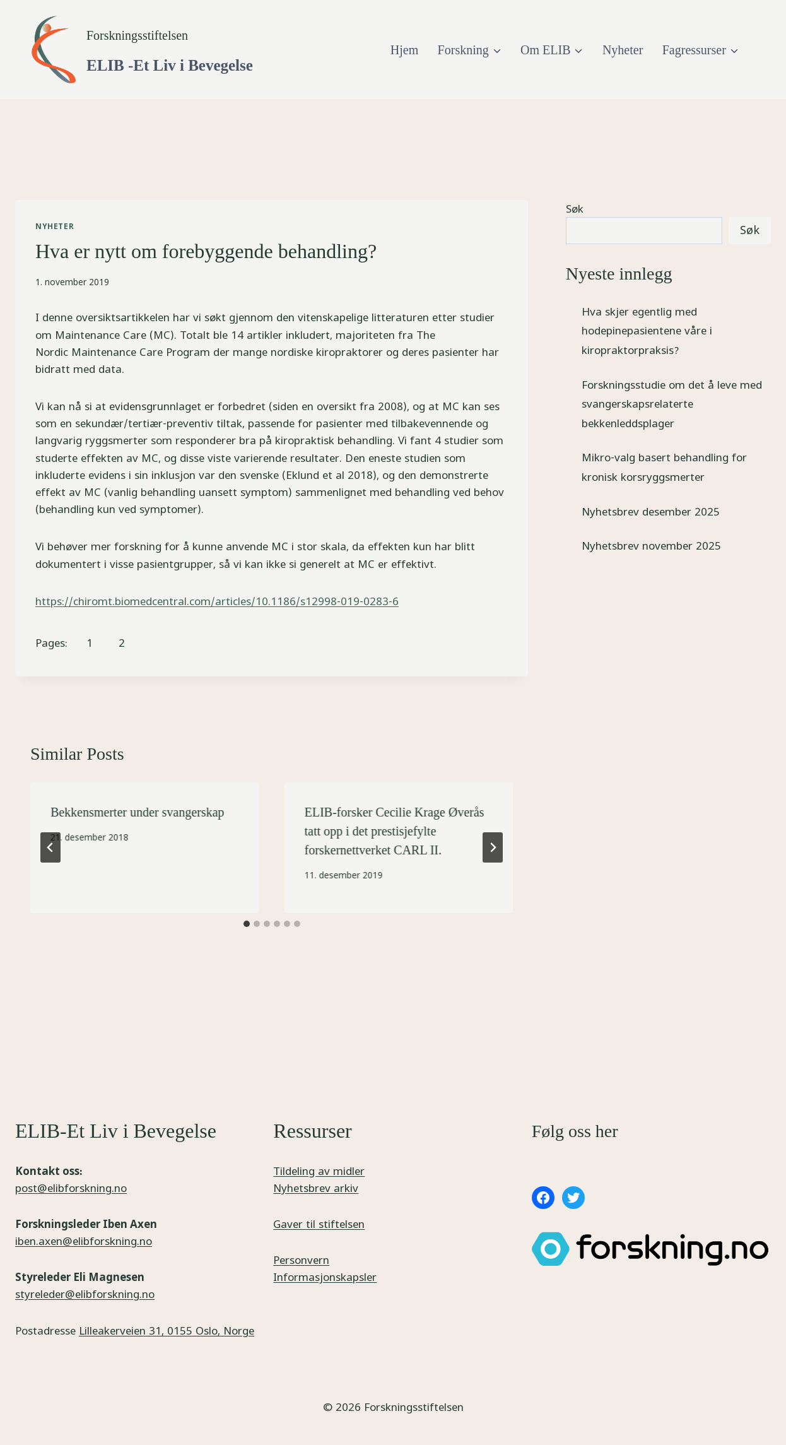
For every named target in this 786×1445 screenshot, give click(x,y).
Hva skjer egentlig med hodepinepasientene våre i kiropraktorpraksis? (647, 331)
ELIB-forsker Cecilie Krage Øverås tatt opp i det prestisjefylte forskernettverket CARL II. (394, 831)
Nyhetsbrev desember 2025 (651, 511)
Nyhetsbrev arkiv (315, 1187)
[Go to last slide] (50, 847)
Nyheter (622, 50)
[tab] (246, 924)
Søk (575, 208)
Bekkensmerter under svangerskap (137, 812)
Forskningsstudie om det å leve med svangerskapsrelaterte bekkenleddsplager (672, 404)
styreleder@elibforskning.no (85, 1293)
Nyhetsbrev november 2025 (651, 545)
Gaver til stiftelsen (319, 1223)
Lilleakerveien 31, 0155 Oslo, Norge (166, 1330)
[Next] (493, 847)
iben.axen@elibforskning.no (83, 1240)
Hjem (404, 50)
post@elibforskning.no (71, 1187)
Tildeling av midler (319, 1170)
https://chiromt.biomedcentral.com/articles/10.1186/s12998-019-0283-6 (217, 601)
